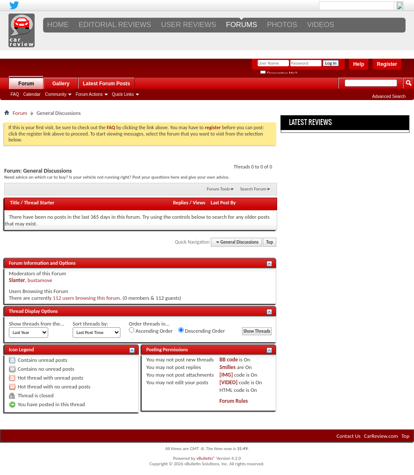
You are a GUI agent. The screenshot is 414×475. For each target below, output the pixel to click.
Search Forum (253, 189)
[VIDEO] (229, 382)
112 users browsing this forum (86, 298)
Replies (180, 203)
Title (14, 203)
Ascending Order (151, 330)
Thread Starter (39, 203)
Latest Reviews (310, 122)
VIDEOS (320, 25)
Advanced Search (389, 96)
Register (387, 64)
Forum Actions (89, 94)
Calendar (32, 94)
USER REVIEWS (188, 25)
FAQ (15, 94)
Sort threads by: (90, 323)
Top (269, 242)
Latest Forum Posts (106, 84)
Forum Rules (234, 401)
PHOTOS (282, 25)
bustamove (39, 280)
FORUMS (241, 25)
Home (58, 25)
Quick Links (123, 94)
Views (199, 203)
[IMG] (226, 375)
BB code (229, 359)
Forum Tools (218, 189)
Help (358, 64)
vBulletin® (205, 458)
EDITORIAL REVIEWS (115, 25)
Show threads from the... (36, 323)
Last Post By (223, 203)
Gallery (61, 84)
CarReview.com (381, 436)
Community (56, 94)
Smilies (228, 367)
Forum (26, 84)
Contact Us (349, 436)
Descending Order (201, 330)
